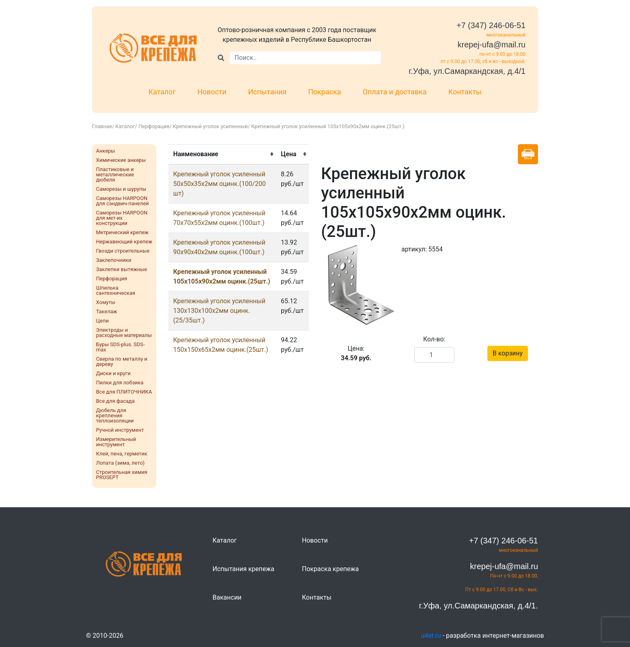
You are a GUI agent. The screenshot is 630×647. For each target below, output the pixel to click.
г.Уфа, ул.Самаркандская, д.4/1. (478, 605)
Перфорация (154, 126)
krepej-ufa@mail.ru (492, 44)
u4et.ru (431, 635)
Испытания (267, 92)
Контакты (465, 92)
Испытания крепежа (243, 569)
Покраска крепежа (330, 569)
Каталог (162, 92)
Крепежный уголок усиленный (210, 126)
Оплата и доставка (395, 92)
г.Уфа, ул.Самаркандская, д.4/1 (467, 71)
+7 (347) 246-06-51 (491, 25)
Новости (211, 92)
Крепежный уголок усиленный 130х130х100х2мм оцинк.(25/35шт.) (219, 310)
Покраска (324, 92)
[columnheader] (222, 154)
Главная (102, 126)
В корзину (508, 353)
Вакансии (227, 597)
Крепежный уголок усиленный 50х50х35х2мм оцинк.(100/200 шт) (219, 183)
